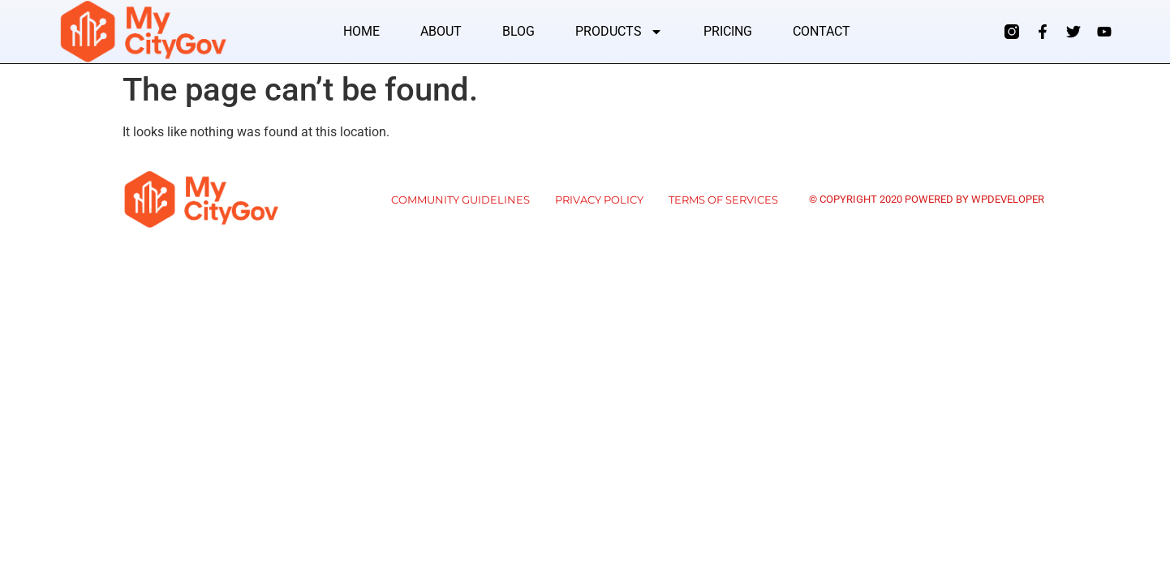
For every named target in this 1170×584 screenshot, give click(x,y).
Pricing (727, 31)
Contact (821, 31)
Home (361, 31)
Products (619, 32)
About (441, 31)
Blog (518, 31)
